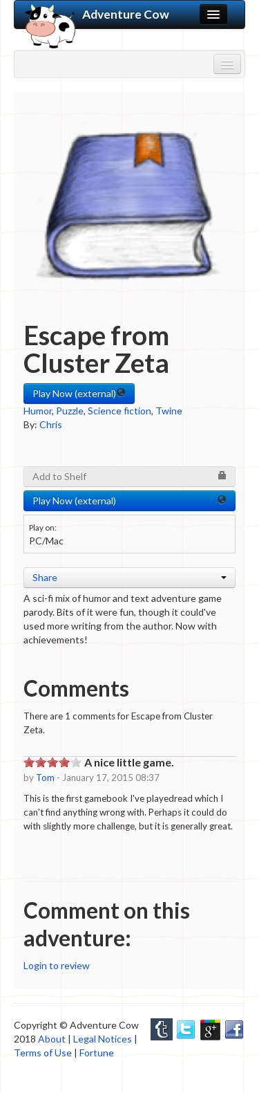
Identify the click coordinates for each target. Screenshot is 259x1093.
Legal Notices (102, 1039)
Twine (168, 410)
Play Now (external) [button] (79, 393)
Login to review (56, 965)
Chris (50, 424)
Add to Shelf (129, 476)
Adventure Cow (97, 14)
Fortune (96, 1052)
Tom (45, 777)
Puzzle (70, 410)
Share (129, 577)
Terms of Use (43, 1052)
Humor (37, 410)
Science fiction (119, 410)
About (52, 1039)
